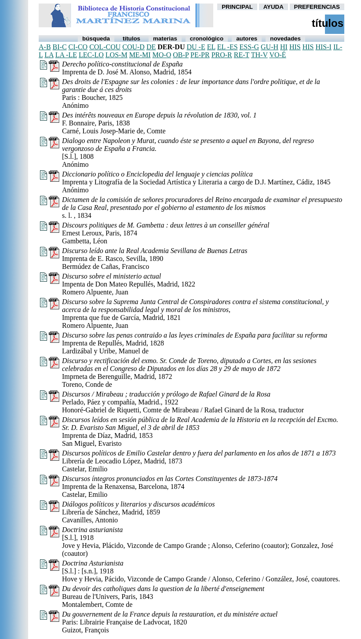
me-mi (140, 55)
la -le (66, 55)
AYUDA (273, 7)
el (211, 47)
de (151, 47)
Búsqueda (96, 38)
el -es (227, 47)
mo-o (162, 55)
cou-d (133, 47)
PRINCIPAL (237, 7)
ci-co (78, 47)
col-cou (104, 47)
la (48, 55)
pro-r (221, 55)
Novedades (285, 38)
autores (246, 38)
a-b (45, 47)
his (295, 47)
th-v (259, 55)
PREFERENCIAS (317, 7)
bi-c (60, 47)
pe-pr (200, 55)
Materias (165, 38)
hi (284, 47)
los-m (117, 55)
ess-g (249, 47)
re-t (241, 55)
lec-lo (91, 55)
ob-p (181, 55)
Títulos (131, 38)
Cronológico (206, 38)
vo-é (277, 55)
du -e (195, 47)
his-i (323, 47)
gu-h (269, 47)
